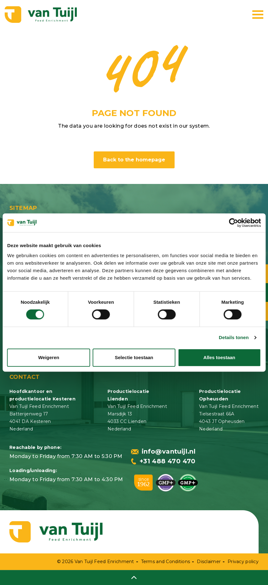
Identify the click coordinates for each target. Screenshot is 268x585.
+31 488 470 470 (163, 461)
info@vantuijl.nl (163, 451)
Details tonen (234, 337)
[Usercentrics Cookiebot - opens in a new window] (233, 222)
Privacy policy (243, 561)
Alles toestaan (219, 357)
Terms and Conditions (165, 561)
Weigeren (48, 357)
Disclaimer (209, 561)
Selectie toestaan (134, 357)
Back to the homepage (134, 160)
